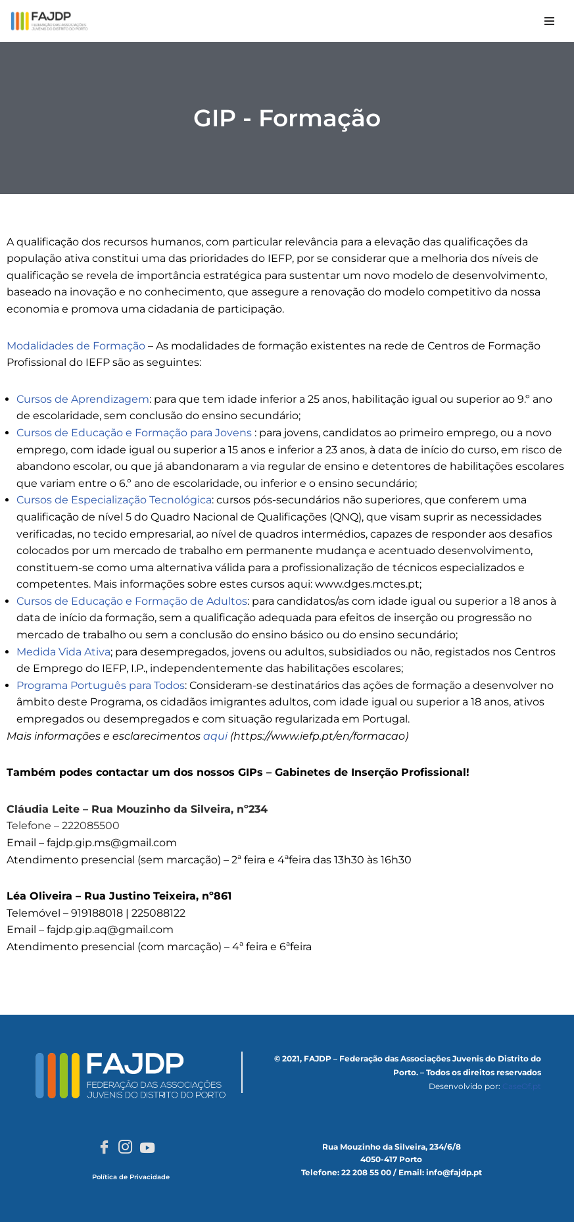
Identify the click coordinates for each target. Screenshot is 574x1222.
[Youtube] (147, 1147)
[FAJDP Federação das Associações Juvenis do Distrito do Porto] (49, 21)
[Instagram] (125, 1148)
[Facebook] (104, 1148)
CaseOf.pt (521, 1086)
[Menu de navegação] (549, 21)
